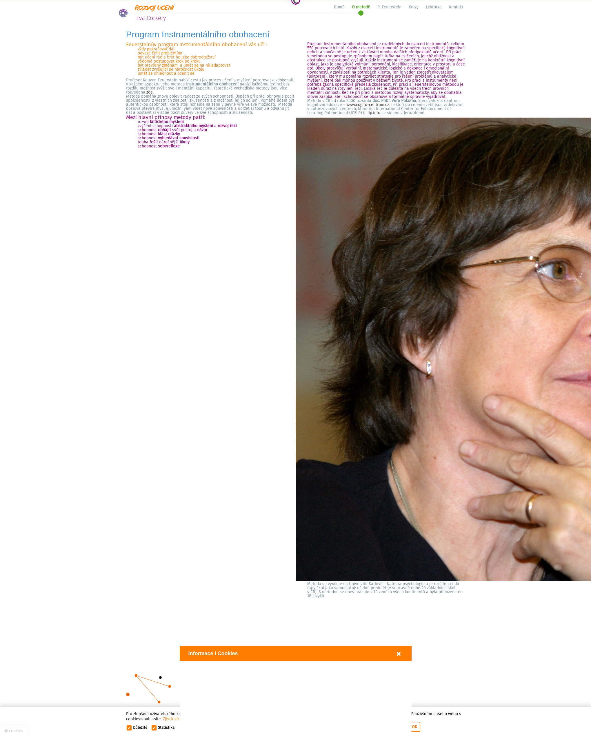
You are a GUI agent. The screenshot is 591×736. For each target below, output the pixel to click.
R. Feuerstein (389, 7)
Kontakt (456, 7)
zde (149, 92)
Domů (339, 7)
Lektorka (434, 7)
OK (414, 726)
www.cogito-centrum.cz (367, 104)
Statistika (166, 727)
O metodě (361, 7)
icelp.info (371, 112)
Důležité (140, 727)
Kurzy (414, 7)
